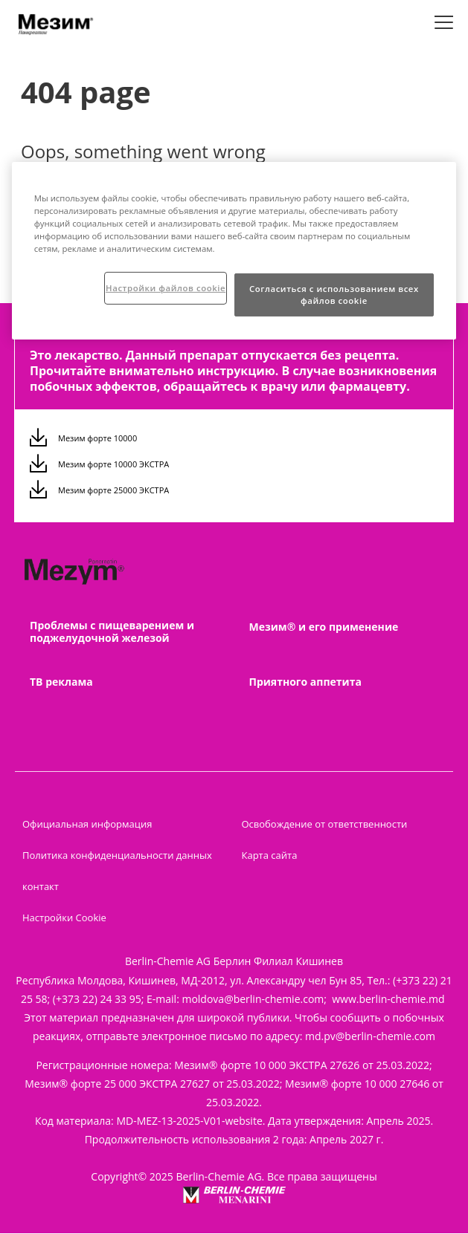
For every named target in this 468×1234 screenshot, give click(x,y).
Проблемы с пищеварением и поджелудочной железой (112, 631)
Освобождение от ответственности (325, 823)
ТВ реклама (61, 681)
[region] (234, 251)
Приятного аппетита (305, 681)
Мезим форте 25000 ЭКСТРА (113, 490)
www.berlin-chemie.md (389, 999)
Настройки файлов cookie (165, 287)
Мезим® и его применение (324, 626)
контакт (40, 886)
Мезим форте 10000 (97, 438)
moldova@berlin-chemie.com (253, 999)
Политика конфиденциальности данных (117, 855)
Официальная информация (87, 823)
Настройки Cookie (64, 917)
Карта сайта (270, 855)
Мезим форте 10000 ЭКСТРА (113, 464)
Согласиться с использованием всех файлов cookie (334, 294)
